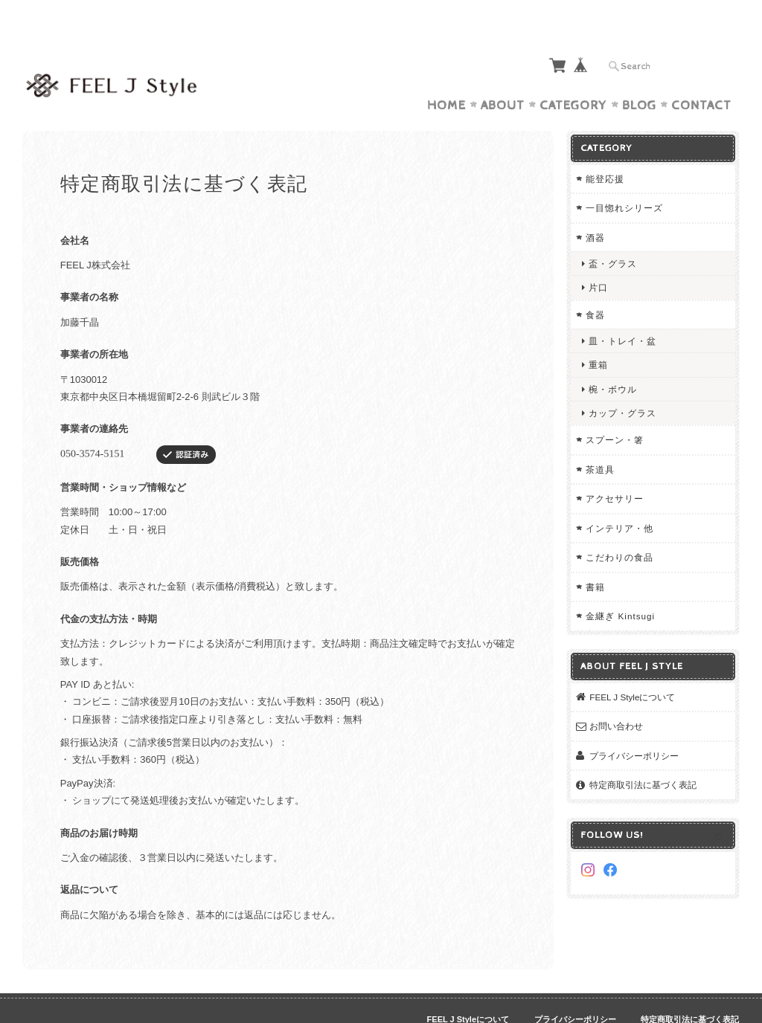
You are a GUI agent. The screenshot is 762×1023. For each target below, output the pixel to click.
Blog (639, 76)
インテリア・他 (619, 499)
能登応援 (605, 150)
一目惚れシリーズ (624, 179)
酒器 (595, 208)
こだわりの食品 (619, 528)
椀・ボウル (613, 360)
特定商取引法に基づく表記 (643, 756)
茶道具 (600, 440)
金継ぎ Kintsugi (620, 587)
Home (446, 76)
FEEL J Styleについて (632, 668)
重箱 (598, 336)
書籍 (595, 558)
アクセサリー (615, 469)
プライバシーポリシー (634, 727)
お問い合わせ (616, 697)
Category (573, 76)
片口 (598, 258)
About (503, 76)
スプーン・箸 (615, 411)
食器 (595, 286)
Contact (701, 76)
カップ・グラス (622, 384)
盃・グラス (613, 234)
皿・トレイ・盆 (622, 312)
